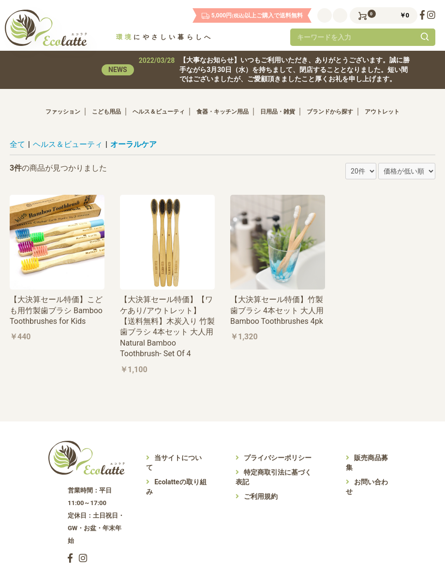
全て (17, 144)
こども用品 (106, 111)
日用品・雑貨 (277, 111)
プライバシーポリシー (274, 458)
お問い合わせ (367, 486)
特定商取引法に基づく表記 (274, 477)
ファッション (62, 111)
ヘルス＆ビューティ (159, 111)
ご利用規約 (257, 496)
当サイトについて (174, 462)
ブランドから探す (330, 111)
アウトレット (382, 111)
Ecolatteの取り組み (177, 486)
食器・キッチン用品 (222, 111)
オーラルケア (133, 144)
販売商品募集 (367, 462)
